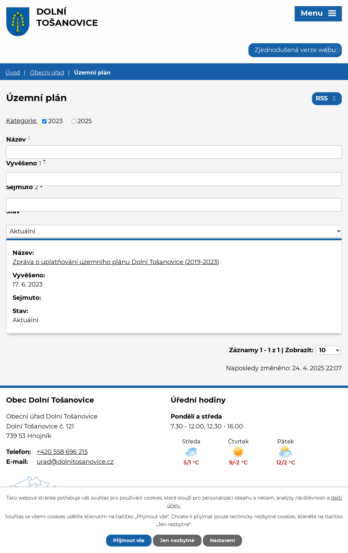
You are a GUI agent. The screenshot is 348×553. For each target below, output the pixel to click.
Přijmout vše (128, 540)
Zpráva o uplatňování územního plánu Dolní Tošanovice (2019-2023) (116, 262)
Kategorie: (21, 121)
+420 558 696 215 (62, 452)
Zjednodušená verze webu (295, 50)
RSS (327, 98)
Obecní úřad (47, 72)
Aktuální (25, 320)
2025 (84, 121)
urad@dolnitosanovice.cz (75, 462)
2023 (55, 121)
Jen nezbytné (177, 540)
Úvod (12, 72)
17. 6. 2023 (27, 284)
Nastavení (222, 540)
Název (16, 139)
